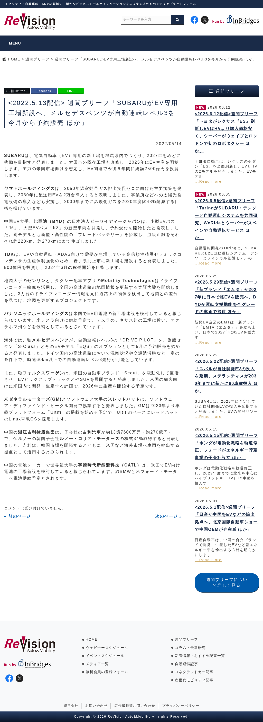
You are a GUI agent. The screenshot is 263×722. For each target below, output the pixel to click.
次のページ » (168, 516)
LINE (70, 90)
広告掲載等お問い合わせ (134, 706)
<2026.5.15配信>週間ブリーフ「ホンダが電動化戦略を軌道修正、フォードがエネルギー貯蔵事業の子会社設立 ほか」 (226, 446)
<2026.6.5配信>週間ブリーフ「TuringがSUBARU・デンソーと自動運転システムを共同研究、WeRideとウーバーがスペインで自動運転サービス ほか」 (226, 219)
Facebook (44, 90)
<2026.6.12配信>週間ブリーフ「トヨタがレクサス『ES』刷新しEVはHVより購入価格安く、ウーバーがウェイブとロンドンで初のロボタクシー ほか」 (226, 132)
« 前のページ (17, 516)
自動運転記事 (186, 664)
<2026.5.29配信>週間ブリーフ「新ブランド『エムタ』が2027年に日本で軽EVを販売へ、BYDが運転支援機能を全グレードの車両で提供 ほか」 (226, 297)
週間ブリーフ (186, 639)
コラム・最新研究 (190, 648)
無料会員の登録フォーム (107, 672)
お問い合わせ (96, 706)
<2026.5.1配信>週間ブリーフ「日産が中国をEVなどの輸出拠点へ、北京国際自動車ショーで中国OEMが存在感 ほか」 (226, 518)
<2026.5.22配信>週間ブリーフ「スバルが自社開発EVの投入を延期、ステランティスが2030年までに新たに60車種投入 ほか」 (226, 376)
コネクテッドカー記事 (194, 672)
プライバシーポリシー (180, 706)
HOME (92, 639)
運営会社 (71, 706)
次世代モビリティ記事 (194, 680)
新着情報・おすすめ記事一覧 (200, 656)
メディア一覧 (97, 664)
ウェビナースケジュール (107, 648)
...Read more (208, 181)
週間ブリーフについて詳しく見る (227, 582)
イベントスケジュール (105, 656)
